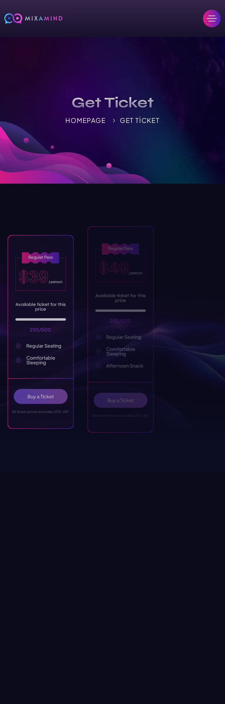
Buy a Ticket (45, 396)
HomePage (85, 120)
